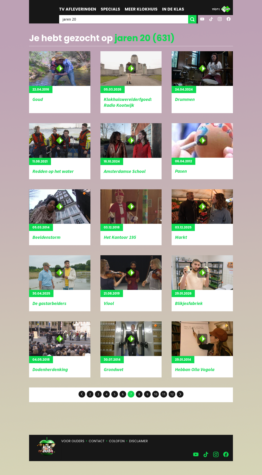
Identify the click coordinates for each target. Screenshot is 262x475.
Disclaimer (138, 441)
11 (163, 394)
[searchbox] (124, 19)
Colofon (117, 441)
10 (155, 394)
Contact (96, 441)
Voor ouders (72, 441)
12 (172, 394)
